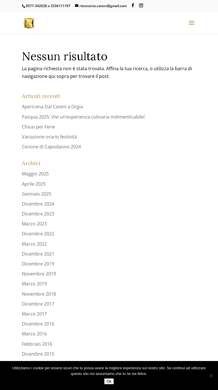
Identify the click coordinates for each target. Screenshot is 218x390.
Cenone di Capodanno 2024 (51, 147)
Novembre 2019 (39, 274)
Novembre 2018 (39, 294)
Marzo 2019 (34, 284)
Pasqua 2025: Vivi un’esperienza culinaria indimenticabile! (83, 117)
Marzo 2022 (34, 244)
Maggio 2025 (35, 174)
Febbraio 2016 (37, 344)
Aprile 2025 (34, 184)
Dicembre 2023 (38, 214)
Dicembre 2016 (38, 324)
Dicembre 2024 (38, 204)
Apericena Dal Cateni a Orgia (52, 106)
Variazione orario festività (49, 137)
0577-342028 (36, 5)
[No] (211, 375)
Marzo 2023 (34, 224)
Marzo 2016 (34, 334)
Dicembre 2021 (38, 254)
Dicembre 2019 (38, 264)
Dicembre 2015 (38, 354)
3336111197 (60, 5)
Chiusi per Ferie (38, 127)
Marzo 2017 (34, 314)
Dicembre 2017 (38, 304)
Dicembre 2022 (38, 234)
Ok (108, 381)
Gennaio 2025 (36, 194)
